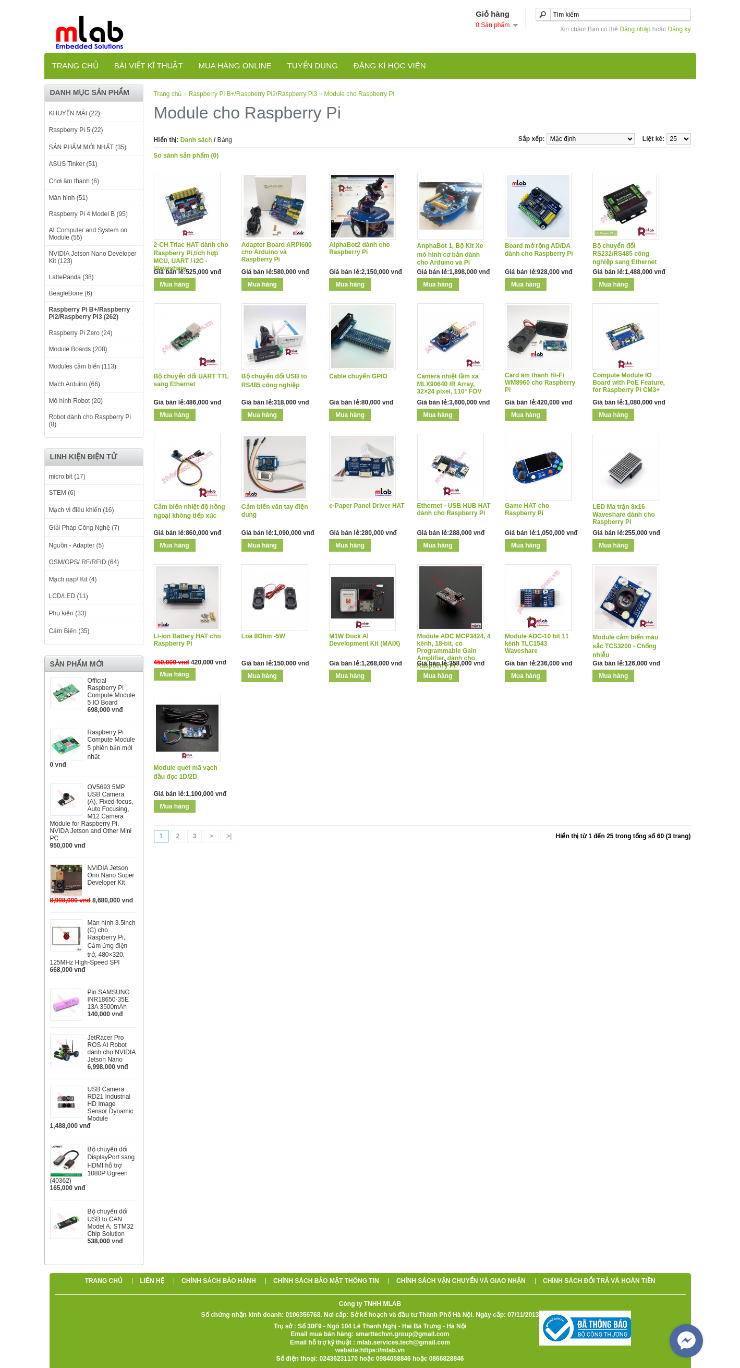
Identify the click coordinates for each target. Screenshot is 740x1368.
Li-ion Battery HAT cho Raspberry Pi (187, 640)
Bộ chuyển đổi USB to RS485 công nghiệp (274, 381)
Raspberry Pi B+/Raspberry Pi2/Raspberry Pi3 (253, 94)
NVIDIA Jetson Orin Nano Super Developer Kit (111, 875)
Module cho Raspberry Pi (359, 94)
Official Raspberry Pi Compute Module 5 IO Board (111, 691)
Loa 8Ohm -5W (263, 636)
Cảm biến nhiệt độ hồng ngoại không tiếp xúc (189, 511)
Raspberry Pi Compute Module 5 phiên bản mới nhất (111, 744)
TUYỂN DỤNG (312, 65)
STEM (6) (62, 492)
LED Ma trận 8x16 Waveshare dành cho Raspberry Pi (623, 514)
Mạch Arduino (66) (74, 384)
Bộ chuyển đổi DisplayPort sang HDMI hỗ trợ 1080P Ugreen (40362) (92, 1165)
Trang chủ (75, 65)
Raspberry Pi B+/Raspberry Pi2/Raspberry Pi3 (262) (89, 313)
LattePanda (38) (71, 277)
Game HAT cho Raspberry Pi (527, 509)
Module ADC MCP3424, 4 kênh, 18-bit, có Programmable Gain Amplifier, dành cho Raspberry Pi (454, 651)
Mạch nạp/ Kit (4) (73, 579)
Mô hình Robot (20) (76, 401)
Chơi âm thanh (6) (74, 181)
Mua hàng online (234, 65)
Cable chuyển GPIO (358, 376)
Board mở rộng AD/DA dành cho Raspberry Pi (539, 249)
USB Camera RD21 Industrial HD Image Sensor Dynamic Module (111, 1104)
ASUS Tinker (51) (73, 164)
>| (229, 836)
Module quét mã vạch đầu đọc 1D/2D (185, 772)
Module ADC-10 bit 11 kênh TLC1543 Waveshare (537, 644)
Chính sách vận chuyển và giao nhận (461, 1280)
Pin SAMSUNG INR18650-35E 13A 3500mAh (109, 999)
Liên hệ (152, 1280)
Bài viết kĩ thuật (148, 65)
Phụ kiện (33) (68, 613)
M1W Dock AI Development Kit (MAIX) (364, 640)
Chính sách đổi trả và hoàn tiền (599, 1280)
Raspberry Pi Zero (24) (81, 333)
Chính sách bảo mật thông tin (326, 1280)
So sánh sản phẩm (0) (186, 155)
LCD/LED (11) (68, 596)
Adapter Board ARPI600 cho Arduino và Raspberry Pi (276, 252)
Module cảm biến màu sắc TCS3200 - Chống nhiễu (625, 646)
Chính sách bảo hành (218, 1280)
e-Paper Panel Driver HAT (367, 505)
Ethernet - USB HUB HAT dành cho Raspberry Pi (454, 509)
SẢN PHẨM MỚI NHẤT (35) (88, 147)
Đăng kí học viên (390, 65)
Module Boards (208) (78, 349)
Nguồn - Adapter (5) (76, 545)
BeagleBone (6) (70, 293)
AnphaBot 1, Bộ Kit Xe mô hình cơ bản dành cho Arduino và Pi (450, 254)
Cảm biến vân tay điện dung (274, 510)
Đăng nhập (635, 29)
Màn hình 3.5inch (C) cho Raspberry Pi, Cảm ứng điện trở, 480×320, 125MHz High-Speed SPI (93, 942)
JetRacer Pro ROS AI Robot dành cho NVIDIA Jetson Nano (112, 1048)
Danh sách (196, 140)
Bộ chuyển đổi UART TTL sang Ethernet (191, 380)
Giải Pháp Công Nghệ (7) (84, 527)
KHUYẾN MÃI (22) (74, 113)
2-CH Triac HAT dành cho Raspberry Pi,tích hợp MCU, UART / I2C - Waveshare (191, 256)
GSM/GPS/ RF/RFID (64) (84, 562)
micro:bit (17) (67, 476)
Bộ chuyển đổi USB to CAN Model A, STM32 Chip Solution (111, 1223)
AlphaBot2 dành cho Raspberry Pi (359, 248)
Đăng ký (679, 29)
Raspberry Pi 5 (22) (76, 130)
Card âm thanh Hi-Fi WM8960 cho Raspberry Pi (540, 383)
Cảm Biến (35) (69, 631)
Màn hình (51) (68, 197)
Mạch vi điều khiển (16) (81, 510)
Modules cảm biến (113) (82, 366)
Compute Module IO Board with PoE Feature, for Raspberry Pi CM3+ (628, 383)
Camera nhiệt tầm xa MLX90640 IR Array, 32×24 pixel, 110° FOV (449, 384)
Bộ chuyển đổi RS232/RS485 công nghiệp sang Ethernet (624, 254)
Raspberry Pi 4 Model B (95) (88, 214)
